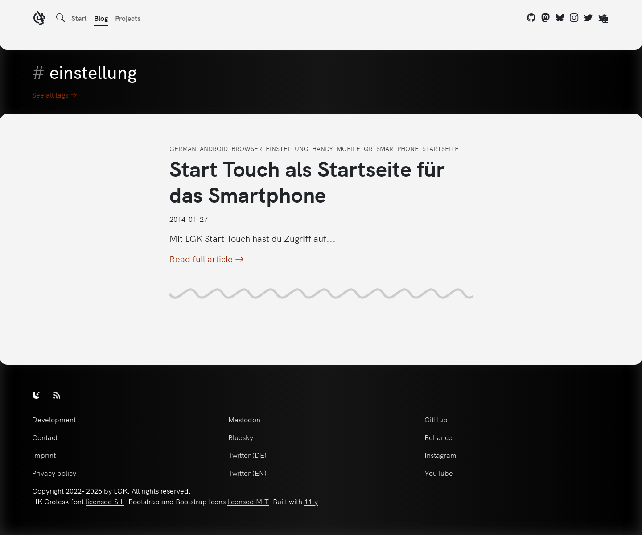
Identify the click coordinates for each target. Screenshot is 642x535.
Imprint (44, 455)
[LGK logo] (39, 19)
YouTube (438, 473)
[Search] (61, 18)
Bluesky (240, 437)
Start (79, 18)
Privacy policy (54, 473)
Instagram (440, 455)
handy (322, 148)
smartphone (397, 148)
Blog (101, 18)
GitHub (436, 419)
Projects (127, 18)
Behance (438, 437)
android (214, 148)
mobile (348, 148)
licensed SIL (105, 501)
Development (54, 419)
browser (246, 148)
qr (368, 148)
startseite (440, 148)
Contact (45, 437)
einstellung (287, 148)
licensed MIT (248, 501)
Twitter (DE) (247, 455)
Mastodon (244, 419)
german (182, 148)
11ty (311, 501)
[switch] (36, 394)
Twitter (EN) (247, 473)
